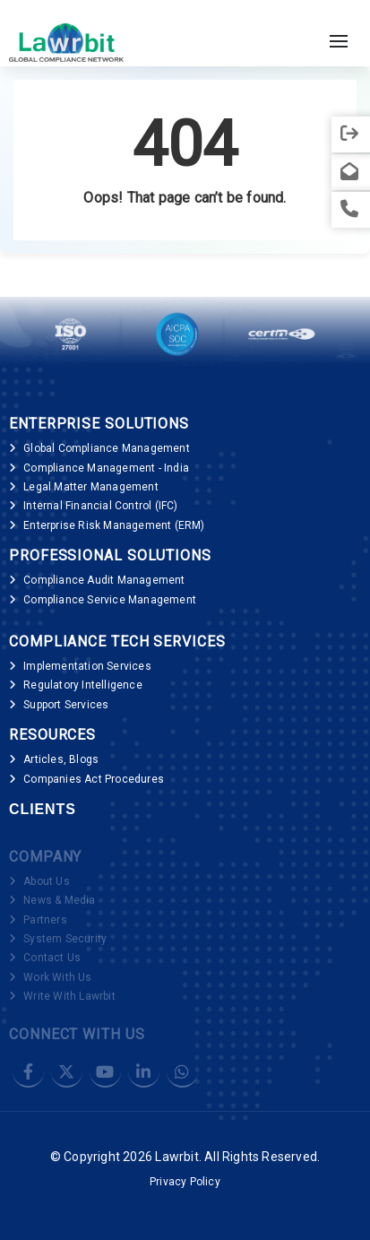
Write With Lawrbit (69, 996)
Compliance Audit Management (104, 580)
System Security (65, 938)
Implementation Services (87, 666)
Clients (42, 809)
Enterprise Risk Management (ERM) (113, 525)
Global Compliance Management (106, 448)
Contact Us (52, 957)
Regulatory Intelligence (82, 685)
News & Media (59, 900)
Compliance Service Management (109, 600)
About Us (46, 881)
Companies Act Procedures (93, 779)
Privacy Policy (185, 1181)
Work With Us (57, 977)
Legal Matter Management (91, 487)
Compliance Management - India (106, 468)
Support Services (65, 704)
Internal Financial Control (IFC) (100, 505)
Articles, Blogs (61, 759)
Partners (45, 920)
